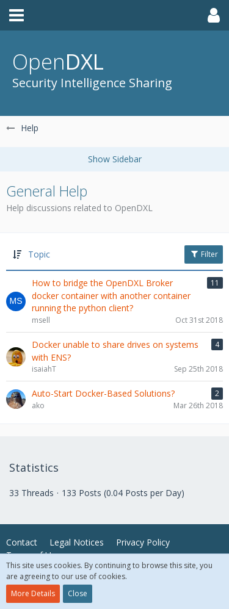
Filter (203, 254)
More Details (33, 593)
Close (77, 593)
